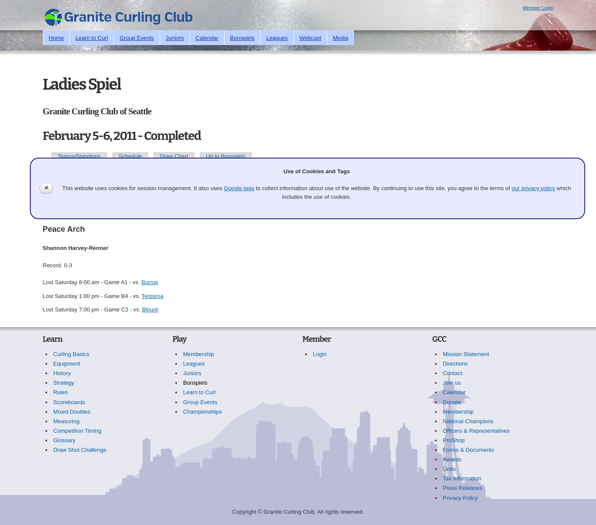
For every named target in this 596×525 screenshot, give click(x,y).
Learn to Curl (91, 38)
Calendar (207, 38)
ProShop (454, 440)
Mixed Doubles (71, 411)
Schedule (130, 156)
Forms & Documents (468, 450)
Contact (452, 373)
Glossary (64, 440)
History (62, 373)
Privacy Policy (460, 498)
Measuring (66, 421)
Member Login (538, 7)
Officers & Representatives (476, 431)
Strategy (63, 382)
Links (449, 469)
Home (56, 38)
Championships (202, 411)
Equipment (66, 363)
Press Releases (462, 488)
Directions (455, 363)
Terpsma (152, 296)
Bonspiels (242, 38)
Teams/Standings (79, 156)
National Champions (468, 421)
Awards (452, 459)
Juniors (175, 38)
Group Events (136, 38)
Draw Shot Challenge (79, 450)
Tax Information (462, 478)
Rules (60, 392)
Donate (452, 402)
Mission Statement (466, 354)
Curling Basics (71, 354)
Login (320, 354)
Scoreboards (69, 402)
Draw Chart (174, 156)
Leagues (277, 38)
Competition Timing (77, 431)
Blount (150, 309)
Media (340, 38)
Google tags (239, 188)
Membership (198, 354)
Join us (452, 382)
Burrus (150, 282)
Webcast (310, 38)
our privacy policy (533, 188)
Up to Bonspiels (225, 156)
